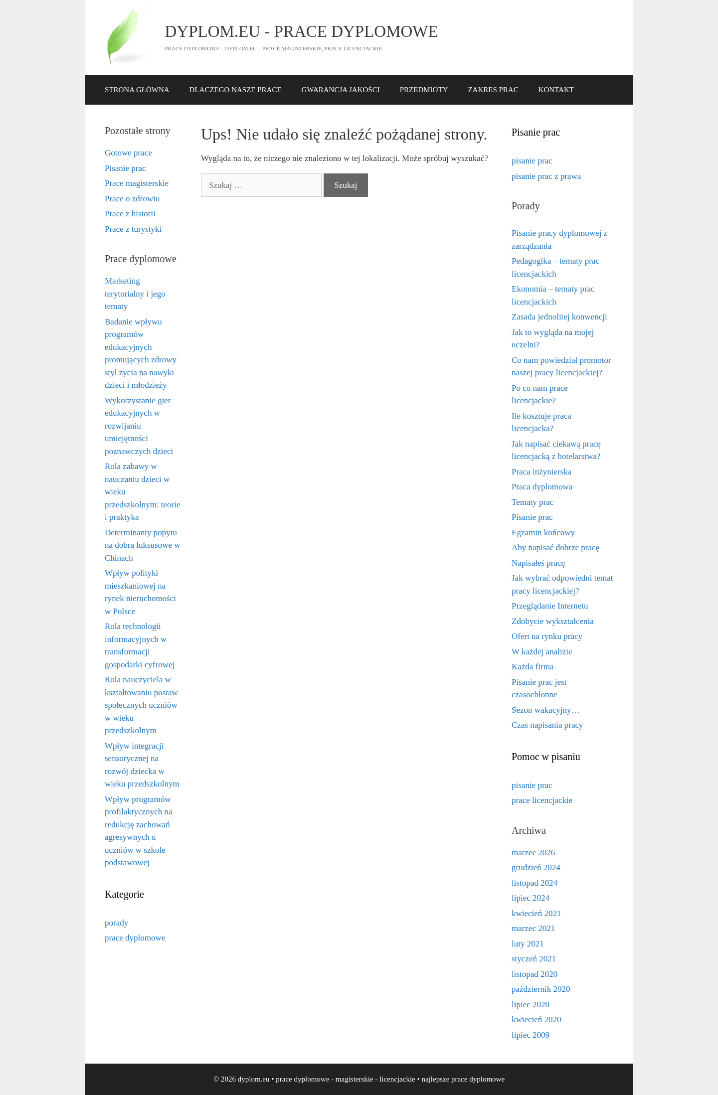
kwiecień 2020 (536, 1019)
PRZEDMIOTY (424, 90)
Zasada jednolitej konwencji (559, 316)
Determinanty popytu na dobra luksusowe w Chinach (142, 545)
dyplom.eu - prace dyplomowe (301, 31)
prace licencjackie (542, 800)
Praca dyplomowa (542, 486)
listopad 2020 (534, 974)
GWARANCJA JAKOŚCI (341, 90)
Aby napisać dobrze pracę (555, 547)
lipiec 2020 (530, 1004)
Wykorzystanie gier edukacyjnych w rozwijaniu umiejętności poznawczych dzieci (139, 426)
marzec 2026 (533, 852)
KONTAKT (556, 90)
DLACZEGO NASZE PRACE (235, 90)
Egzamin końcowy (543, 532)
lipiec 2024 (530, 898)
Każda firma (532, 666)
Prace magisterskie (137, 183)
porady (116, 923)
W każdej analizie (542, 651)
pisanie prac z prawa (546, 176)
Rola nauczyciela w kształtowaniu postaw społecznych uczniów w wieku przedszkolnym (141, 705)
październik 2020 (541, 989)
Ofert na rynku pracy (547, 636)
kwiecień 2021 (536, 913)
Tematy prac (532, 502)
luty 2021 (528, 943)
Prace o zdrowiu (132, 198)
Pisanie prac (125, 168)
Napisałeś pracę (538, 563)
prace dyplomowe (135, 937)
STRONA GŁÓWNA (137, 90)
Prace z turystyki (133, 229)
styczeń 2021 (534, 958)
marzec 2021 (533, 928)
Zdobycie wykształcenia (553, 621)
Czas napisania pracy (547, 725)
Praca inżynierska (541, 471)
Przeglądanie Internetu (550, 606)
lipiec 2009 (530, 1035)
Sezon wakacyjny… (545, 710)
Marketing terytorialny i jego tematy (135, 293)
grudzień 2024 (536, 867)
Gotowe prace (128, 152)
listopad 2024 (534, 883)
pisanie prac (532, 160)
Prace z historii (130, 213)
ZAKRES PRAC (493, 90)
